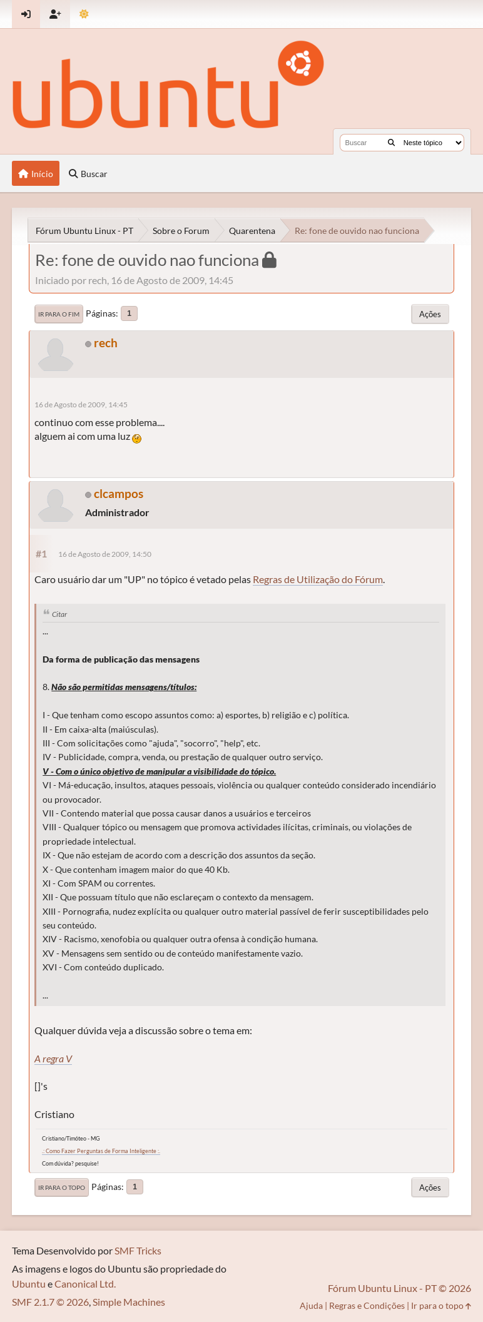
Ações (430, 314)
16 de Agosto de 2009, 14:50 (104, 554)
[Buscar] (391, 142)
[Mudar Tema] (84, 14)
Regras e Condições (367, 1305)
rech (106, 342)
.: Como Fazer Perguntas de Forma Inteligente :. (101, 1150)
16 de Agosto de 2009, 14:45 (81, 404)
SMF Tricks (137, 1250)
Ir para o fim (58, 314)
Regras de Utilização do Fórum (318, 579)
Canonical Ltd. (85, 1283)
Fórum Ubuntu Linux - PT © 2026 (399, 1288)
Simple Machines (129, 1302)
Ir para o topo (61, 1187)
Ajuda (311, 1305)
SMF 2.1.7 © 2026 (50, 1302)
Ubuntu (29, 1283)
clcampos (118, 493)
